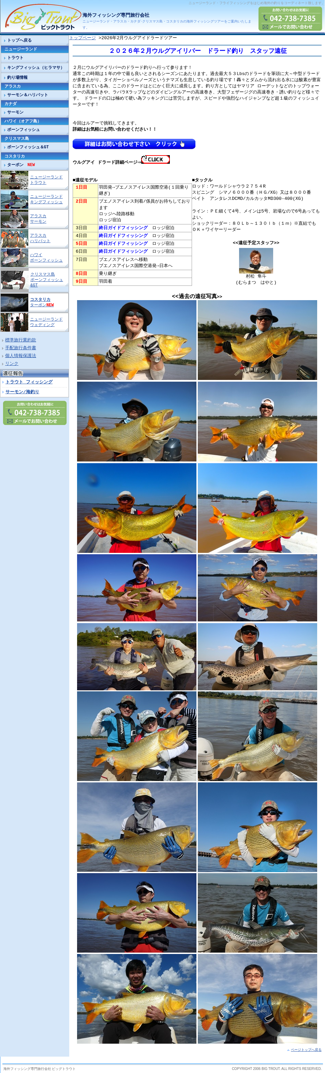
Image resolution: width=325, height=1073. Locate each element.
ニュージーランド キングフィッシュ (46, 199)
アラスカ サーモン (38, 218)
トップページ (82, 38)
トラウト (15, 58)
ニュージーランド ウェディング (46, 322)
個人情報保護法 (20, 356)
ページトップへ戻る (306, 1049)
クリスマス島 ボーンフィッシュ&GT (46, 279)
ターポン (21, 165)
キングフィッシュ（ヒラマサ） (35, 68)
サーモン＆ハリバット (27, 95)
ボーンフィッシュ (23, 130)
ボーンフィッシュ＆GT (28, 147)
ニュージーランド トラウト (46, 180)
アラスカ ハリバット (40, 238)
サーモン (15, 112)
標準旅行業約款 (20, 340)
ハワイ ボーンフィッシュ (46, 257)
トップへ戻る (19, 40)
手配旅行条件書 (20, 348)
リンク (11, 364)
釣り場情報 (17, 77)
